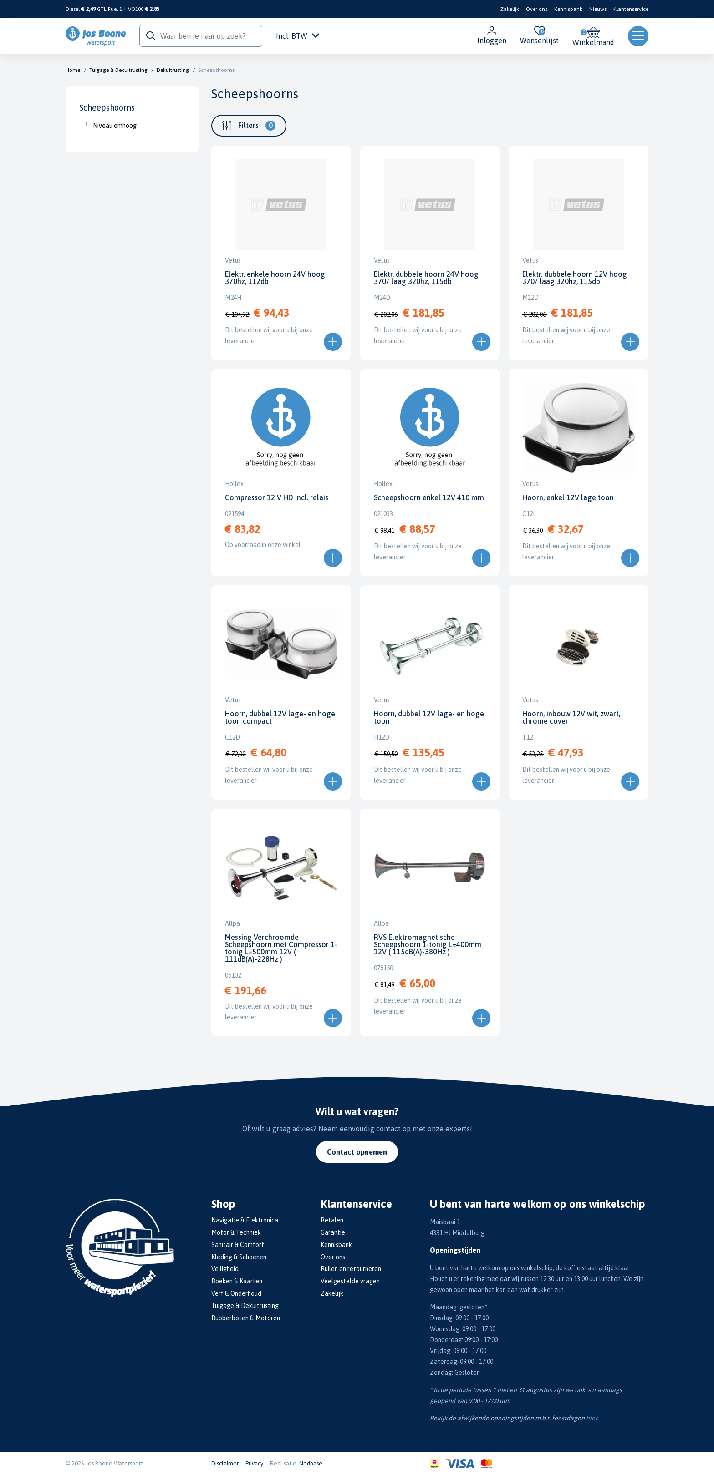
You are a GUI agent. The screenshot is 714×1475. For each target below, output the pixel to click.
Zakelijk (509, 9)
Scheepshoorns (216, 70)
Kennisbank (568, 9)
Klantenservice (630, 9)
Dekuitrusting (173, 70)
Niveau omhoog (115, 125)
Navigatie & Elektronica (244, 1220)
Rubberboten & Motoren (245, 1318)
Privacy (254, 1463)
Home (73, 70)
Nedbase (310, 1463)
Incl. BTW (297, 36)
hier (591, 1418)
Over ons (536, 9)
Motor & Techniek (236, 1232)
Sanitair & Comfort (237, 1244)
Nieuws (598, 9)
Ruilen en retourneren (351, 1268)
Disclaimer (225, 1463)
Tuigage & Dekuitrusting (118, 70)
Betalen (332, 1220)
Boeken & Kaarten (236, 1281)
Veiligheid (225, 1268)
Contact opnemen (357, 1152)
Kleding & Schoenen (238, 1257)
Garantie (333, 1232)
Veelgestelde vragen (350, 1281)
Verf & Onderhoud (236, 1293)
